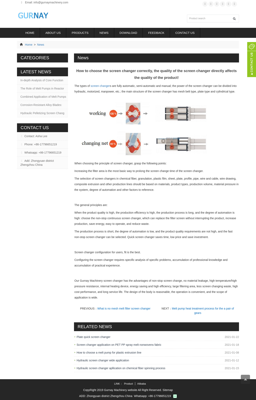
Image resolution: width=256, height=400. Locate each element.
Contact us (185, 32)
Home (29, 32)
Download (128, 32)
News (104, 32)
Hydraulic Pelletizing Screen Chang (42, 113)
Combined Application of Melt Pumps (43, 96)
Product (128, 383)
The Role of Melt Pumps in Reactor (42, 88)
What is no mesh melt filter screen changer (123, 308)
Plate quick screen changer (93, 337)
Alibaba (141, 383)
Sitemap (168, 390)
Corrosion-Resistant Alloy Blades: (41, 105)
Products (80, 32)
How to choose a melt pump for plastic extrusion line (109, 352)
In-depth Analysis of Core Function (41, 80)
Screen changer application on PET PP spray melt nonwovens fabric (119, 344)
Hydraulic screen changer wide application (103, 360)
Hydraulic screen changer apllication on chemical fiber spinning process (121, 368)
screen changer (100, 85)
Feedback (156, 32)
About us (53, 32)
